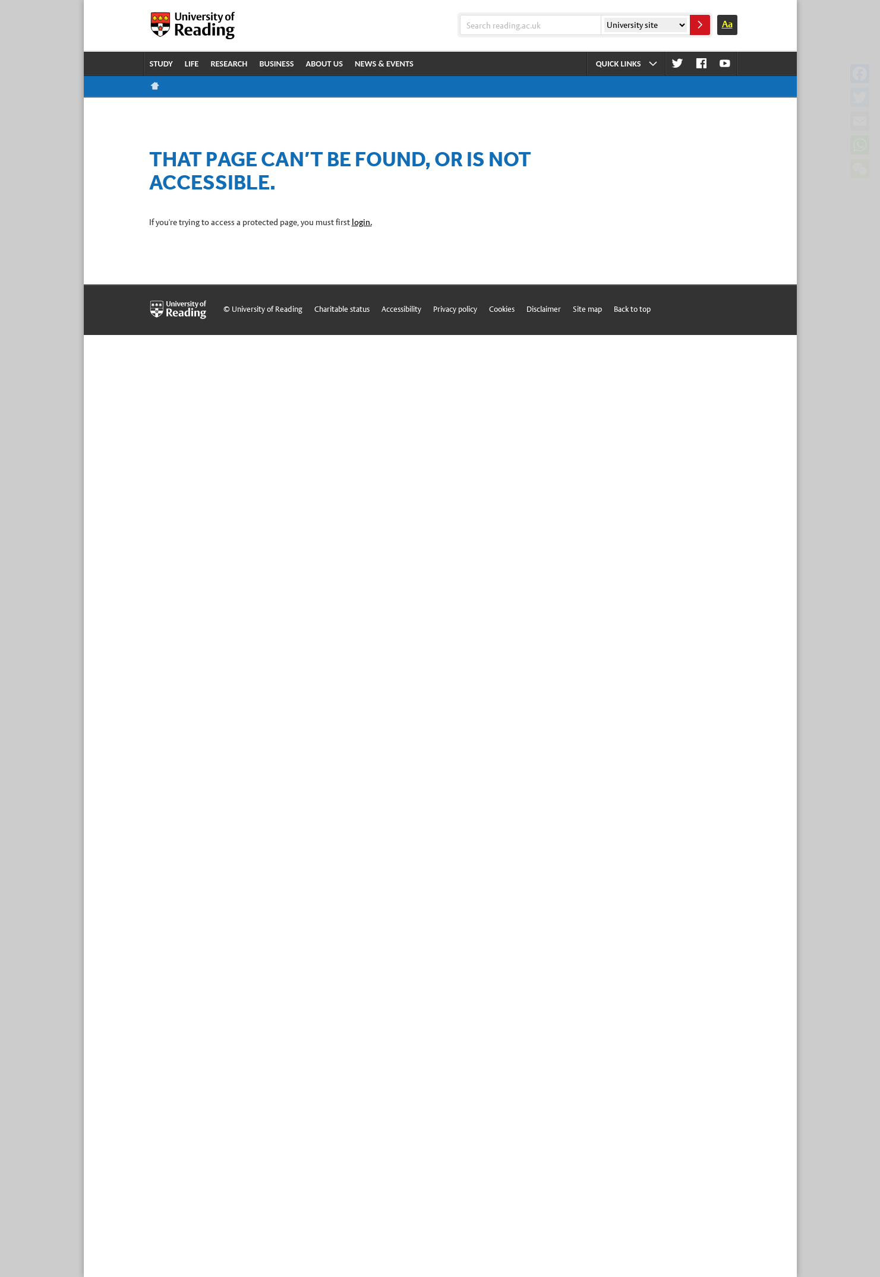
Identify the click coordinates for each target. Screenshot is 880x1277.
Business (276, 63)
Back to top (632, 309)
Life (192, 63)
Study (161, 63)
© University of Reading (262, 309)
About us (324, 63)
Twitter (677, 64)
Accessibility (401, 309)
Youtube (725, 64)
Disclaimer (543, 309)
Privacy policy (455, 309)
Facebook (701, 64)
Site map (587, 309)
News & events (384, 63)
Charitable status (342, 309)
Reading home (155, 86)
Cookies (502, 309)
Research (228, 63)
